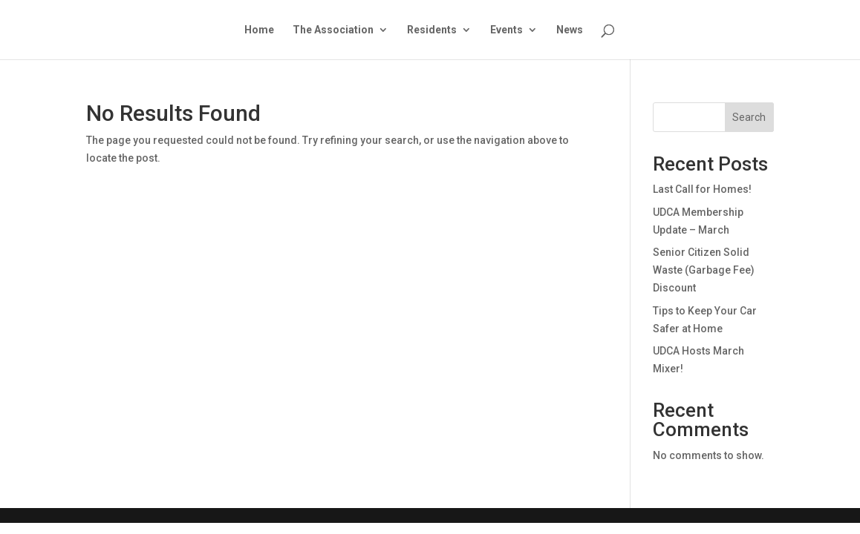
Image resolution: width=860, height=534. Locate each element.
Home (259, 30)
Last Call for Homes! (702, 189)
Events (506, 30)
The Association (333, 30)
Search (749, 117)
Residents (432, 30)
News (569, 30)
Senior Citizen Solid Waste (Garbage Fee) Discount (704, 270)
